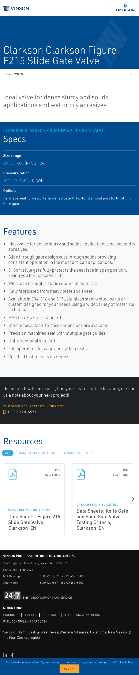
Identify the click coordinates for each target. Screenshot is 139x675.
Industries (50, 615)
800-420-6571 (23, 570)
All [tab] (7, 453)
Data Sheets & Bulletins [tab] (37, 453)
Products (10, 615)
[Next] (132, 499)
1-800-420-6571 (19, 412)
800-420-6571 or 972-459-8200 (62, 576)
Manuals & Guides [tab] (77, 453)
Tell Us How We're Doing (81, 615)
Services (30, 615)
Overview (14, 74)
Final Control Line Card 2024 (25, 621)
